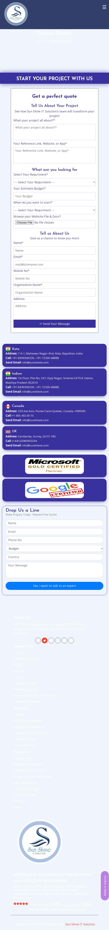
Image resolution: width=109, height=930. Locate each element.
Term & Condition (27, 701)
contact (20, 677)
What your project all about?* (34, 120)
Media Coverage (26, 689)
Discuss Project (25, 683)
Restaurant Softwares (30, 770)
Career (19, 671)
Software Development (31, 733)
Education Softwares (29, 764)
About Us (21, 652)
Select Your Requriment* (31, 174)
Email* (18, 257)
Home (41, 41)
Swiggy (19, 801)
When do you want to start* (33, 202)
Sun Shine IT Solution (80, 924)
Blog (18, 665)
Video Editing (24, 745)
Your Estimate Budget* (30, 188)
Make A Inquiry (105, 886)
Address (19, 299)
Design (19, 714)
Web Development (28, 721)
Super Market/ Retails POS (33, 776)
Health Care (23, 758)
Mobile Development (29, 727)
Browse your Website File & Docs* (37, 216)
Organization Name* (28, 285)
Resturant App (25, 795)
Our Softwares (25, 783)
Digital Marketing (27, 659)
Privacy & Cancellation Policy (34, 695)
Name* (18, 243)
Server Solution (25, 739)
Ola (17, 807)
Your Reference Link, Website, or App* (40, 143)
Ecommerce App (26, 789)
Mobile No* (21, 271)
